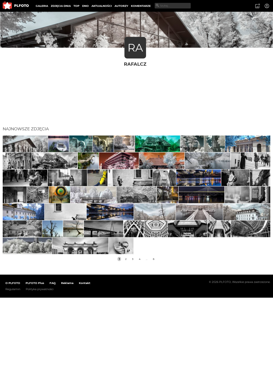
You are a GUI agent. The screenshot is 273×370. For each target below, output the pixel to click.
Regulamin (12, 361)
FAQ (53, 355)
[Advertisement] (136, 94)
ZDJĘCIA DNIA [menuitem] (61, 6)
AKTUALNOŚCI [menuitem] (101, 6)
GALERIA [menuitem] (42, 6)
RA (135, 47)
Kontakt (84, 355)
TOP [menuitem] (76, 6)
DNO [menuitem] (85, 6)
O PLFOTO (12, 355)
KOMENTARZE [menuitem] (141, 6)
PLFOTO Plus (35, 355)
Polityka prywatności (39, 361)
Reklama (67, 355)
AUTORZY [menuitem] (121, 6)
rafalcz (135, 64)
